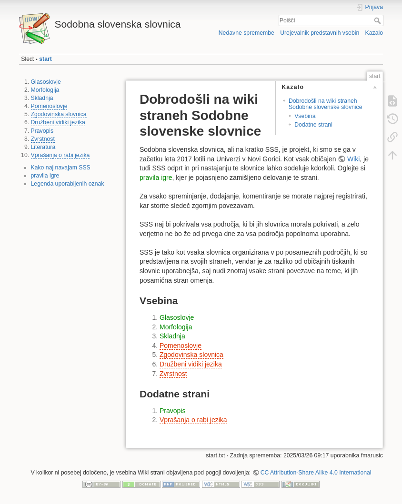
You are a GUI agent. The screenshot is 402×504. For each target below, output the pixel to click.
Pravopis (42, 131)
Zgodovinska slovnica (59, 114)
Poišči (378, 20)
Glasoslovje (46, 82)
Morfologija (45, 90)
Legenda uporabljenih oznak (67, 183)
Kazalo (374, 33)
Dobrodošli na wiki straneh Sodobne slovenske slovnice (325, 104)
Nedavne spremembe (246, 33)
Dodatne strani (313, 124)
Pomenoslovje (49, 106)
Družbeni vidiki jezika (58, 122)
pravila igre (45, 175)
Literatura (43, 147)
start (45, 59)
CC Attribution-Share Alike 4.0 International (316, 472)
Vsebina (304, 116)
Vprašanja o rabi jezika (60, 155)
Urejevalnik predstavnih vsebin (319, 33)
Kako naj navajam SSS (60, 167)
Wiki (353, 159)
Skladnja (42, 98)
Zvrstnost (43, 139)
